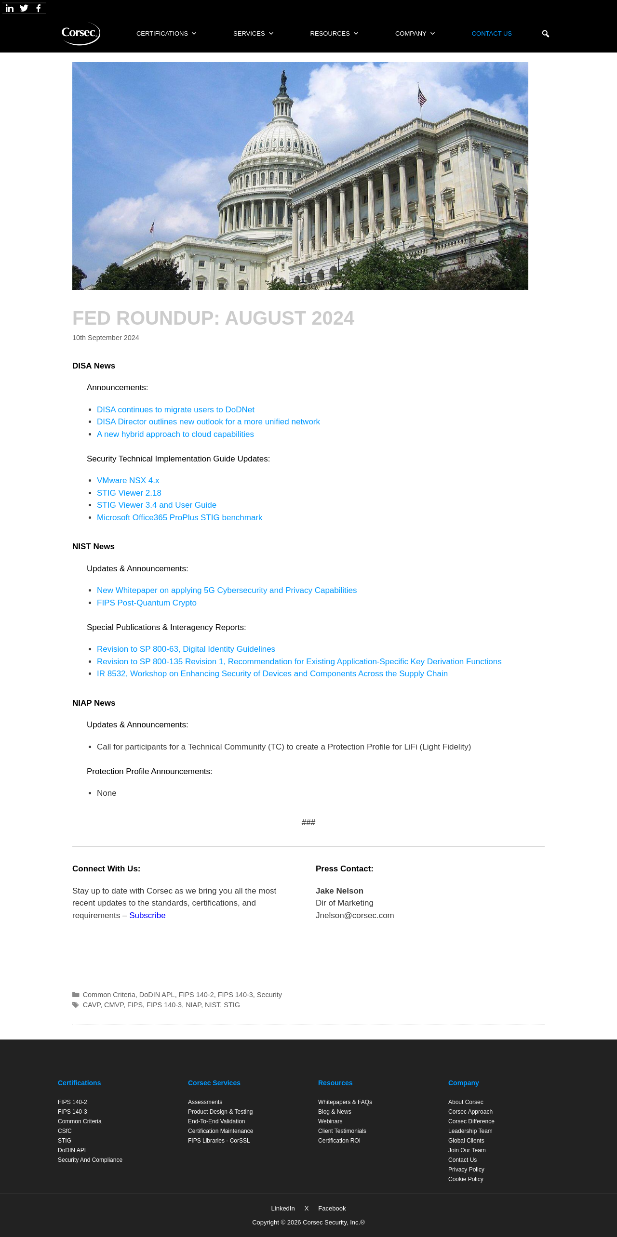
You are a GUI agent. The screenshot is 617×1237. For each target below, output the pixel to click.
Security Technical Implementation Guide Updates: (178, 458)
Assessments (205, 1102)
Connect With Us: (106, 868)
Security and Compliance (90, 1160)
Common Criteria (109, 995)
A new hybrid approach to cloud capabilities (175, 434)
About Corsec (465, 1102)
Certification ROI (339, 1140)
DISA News (93, 365)
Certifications (79, 1083)
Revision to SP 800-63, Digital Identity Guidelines (186, 649)
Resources (334, 33)
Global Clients (466, 1140)
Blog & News (334, 1111)
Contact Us (492, 33)
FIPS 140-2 (196, 995)
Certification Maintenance (220, 1131)
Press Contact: (345, 868)
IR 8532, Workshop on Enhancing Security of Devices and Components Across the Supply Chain (272, 673)
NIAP (193, 1005)
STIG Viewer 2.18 (129, 493)
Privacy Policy (466, 1169)
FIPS (135, 1005)
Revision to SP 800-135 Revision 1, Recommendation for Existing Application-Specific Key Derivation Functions (299, 661)
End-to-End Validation (216, 1121)
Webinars (330, 1121)
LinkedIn (283, 1208)
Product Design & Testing (220, 1111)
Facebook (332, 1208)
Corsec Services (214, 1083)
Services (253, 33)
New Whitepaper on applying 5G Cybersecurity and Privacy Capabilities (227, 590)
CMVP (113, 1005)
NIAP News (93, 703)
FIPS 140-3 (235, 995)
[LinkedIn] (9, 8)
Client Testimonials (342, 1131)
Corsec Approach (470, 1111)
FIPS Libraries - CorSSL (219, 1140)
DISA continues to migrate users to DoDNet (176, 409)
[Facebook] (38, 8)
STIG (232, 1005)
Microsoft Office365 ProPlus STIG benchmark (180, 517)
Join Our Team (467, 1150)
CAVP (91, 1005)
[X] (24, 8)
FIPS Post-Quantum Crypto (147, 602)
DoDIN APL (157, 995)
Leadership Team (470, 1131)
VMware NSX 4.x (128, 480)
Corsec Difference (471, 1121)
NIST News (93, 546)
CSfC (65, 1131)
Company (415, 33)
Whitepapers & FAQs (345, 1102)
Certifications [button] (166, 33)
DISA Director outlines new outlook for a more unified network (209, 421)
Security (269, 995)
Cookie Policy (465, 1179)
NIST (212, 1005)
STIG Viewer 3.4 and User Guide (156, 505)
